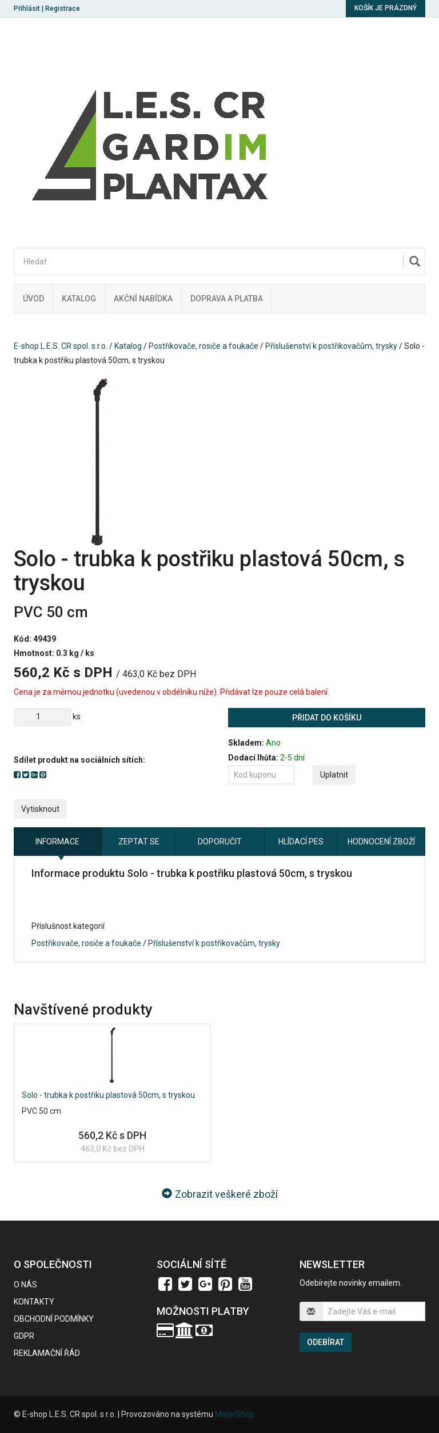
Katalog (79, 298)
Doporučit (220, 841)
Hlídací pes (301, 841)
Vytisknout (40, 809)
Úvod (33, 298)
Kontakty (34, 1301)
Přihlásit (27, 9)
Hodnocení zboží (381, 841)
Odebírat (325, 1342)
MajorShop (234, 1414)
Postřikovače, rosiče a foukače (203, 346)
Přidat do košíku (326, 717)
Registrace (62, 9)
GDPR (24, 1336)
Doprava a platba (226, 298)
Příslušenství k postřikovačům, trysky (331, 346)
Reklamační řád (47, 1353)
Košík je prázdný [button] (385, 8)
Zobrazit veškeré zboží (220, 1194)
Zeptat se (138, 841)
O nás (25, 1284)
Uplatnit (334, 774)
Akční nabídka (143, 298)
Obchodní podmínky (54, 1318)
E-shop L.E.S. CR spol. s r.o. (60, 346)
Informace (57, 841)
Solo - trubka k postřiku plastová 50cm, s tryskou (108, 1095)
